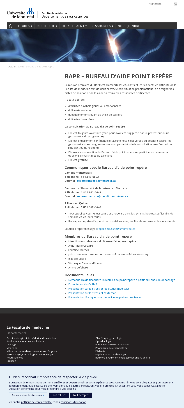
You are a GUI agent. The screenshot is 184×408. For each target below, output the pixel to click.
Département (73, 26)
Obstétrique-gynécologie (108, 338)
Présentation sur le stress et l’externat (92, 293)
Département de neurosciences (64, 16)
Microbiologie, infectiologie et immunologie (30, 354)
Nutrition (11, 360)
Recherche (46, 26)
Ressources (101, 26)
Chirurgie (12, 344)
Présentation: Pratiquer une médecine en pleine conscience (104, 297)
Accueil (11, 25)
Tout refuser (58, 395)
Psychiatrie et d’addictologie (110, 354)
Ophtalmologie (103, 341)
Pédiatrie (100, 351)
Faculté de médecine (55, 13)
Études (24, 26)
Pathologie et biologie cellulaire (112, 344)
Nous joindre (129, 26)
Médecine (12, 348)
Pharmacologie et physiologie (111, 348)
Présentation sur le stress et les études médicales (99, 288)
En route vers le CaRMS (82, 284)
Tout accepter (81, 395)
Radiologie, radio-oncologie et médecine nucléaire (122, 357)
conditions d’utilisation (73, 402)
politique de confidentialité (36, 402)
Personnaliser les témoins (28, 395)
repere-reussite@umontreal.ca (116, 228)
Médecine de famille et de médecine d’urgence (32, 351)
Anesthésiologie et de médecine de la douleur (32, 338)
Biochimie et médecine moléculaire (25, 341)
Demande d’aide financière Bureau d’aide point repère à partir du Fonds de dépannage (121, 280)
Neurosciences (15, 357)
